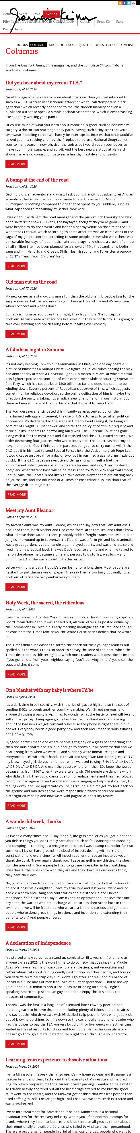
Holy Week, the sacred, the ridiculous (44, 603)
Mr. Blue (56, 45)
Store (120, 21)
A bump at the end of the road (37, 180)
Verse (129, 45)
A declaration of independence (38, 943)
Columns (38, 45)
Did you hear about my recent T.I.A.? (43, 83)
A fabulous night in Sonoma (34, 350)
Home (7, 14)
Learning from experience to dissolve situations (56, 1060)
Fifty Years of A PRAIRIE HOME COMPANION (39, 21)
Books (22, 45)
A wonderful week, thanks (33, 821)
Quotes (85, 45)
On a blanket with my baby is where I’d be (49, 690)
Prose (71, 45)
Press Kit (103, 21)
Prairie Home (12, 29)
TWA (36, 14)
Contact (86, 21)
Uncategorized (108, 45)
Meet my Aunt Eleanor (29, 510)
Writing (51, 14)
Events (22, 14)
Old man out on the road (31, 282)
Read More (16, 164)
